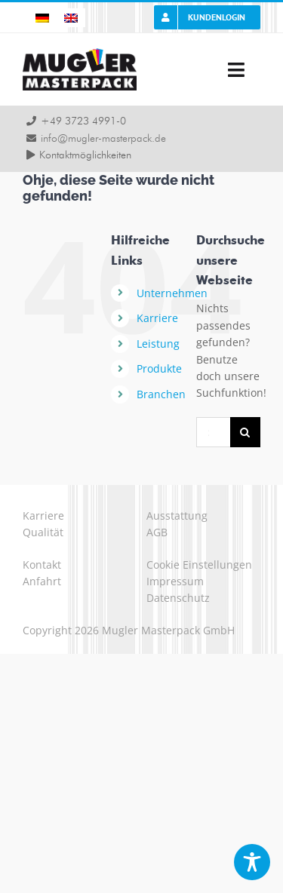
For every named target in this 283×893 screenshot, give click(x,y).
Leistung (158, 343)
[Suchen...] (213, 432)
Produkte (159, 368)
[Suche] (245, 432)
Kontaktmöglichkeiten (85, 155)
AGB (157, 532)
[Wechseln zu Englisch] (71, 17)
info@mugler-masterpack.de (103, 138)
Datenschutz (178, 598)
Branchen (161, 394)
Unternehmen (172, 293)
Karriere (157, 318)
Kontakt (42, 564)
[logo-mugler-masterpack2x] (80, 53)
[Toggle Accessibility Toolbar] (252, 862)
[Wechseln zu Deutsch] (42, 17)
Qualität (43, 532)
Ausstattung (177, 515)
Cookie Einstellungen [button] (199, 564)
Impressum (175, 581)
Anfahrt (42, 581)
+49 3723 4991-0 (83, 121)
